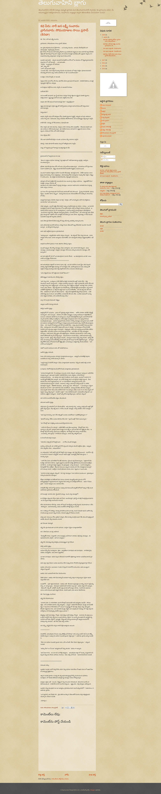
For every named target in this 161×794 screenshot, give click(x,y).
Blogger (92, 790)
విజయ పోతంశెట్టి (106, 126)
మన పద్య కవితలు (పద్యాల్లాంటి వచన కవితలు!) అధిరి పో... (110, 194)
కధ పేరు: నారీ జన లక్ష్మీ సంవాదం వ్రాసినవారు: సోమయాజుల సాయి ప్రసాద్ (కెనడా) (64, 30)
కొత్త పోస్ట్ (41, 775)
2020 (103, 35)
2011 (103, 66)
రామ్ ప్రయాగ (105, 120)
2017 (103, 60)
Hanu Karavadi (106, 105)
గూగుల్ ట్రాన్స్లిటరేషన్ (106, 216)
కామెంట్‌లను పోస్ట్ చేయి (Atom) (60, 779)
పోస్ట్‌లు (103, 156)
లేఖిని (101, 214)
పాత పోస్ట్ (92, 775)
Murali (104, 108)
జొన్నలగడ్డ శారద (106, 114)
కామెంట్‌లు (104, 160)
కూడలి (102, 226)
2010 (103, 68)
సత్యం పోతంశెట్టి (106, 130)
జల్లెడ (101, 228)
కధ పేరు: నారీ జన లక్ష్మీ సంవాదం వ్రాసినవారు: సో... (111, 44)
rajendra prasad (106, 136)
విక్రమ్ (103, 123)
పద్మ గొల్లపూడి (105, 117)
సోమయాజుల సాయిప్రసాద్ (109, 133)
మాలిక (102, 231)
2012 (103, 63)
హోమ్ (67, 775)
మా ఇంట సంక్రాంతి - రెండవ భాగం (112, 48)
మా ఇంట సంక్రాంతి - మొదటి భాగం (112, 51)
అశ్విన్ (103, 111)
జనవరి (106, 37)
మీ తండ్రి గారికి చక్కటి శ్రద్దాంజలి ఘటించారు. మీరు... (108, 187)
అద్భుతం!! (102, 190)
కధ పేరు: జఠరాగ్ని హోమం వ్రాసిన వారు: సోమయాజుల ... (111, 40)
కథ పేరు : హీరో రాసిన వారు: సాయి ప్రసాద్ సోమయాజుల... (112, 54)
